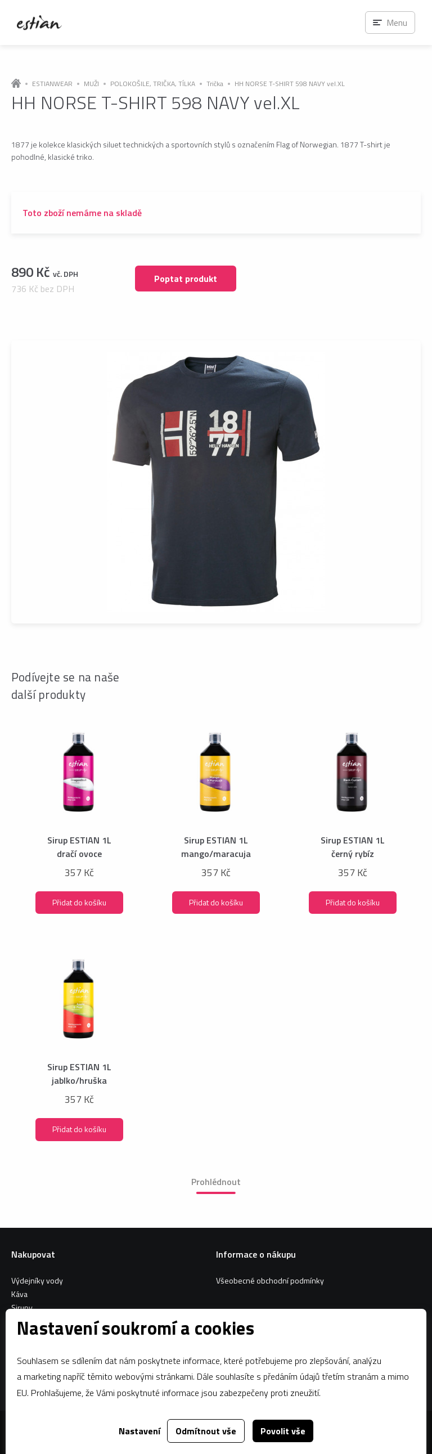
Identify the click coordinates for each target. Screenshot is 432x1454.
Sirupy (22, 1307)
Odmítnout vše (206, 1431)
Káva (19, 1294)
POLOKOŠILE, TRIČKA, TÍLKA (152, 84)
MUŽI (91, 84)
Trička (214, 84)
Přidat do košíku (79, 902)
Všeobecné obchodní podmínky (270, 1280)
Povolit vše (282, 1431)
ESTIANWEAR (52, 84)
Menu (396, 22)
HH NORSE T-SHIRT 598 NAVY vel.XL (290, 84)
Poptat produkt (185, 278)
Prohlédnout (216, 1181)
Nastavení (139, 1431)
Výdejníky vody (37, 1280)
